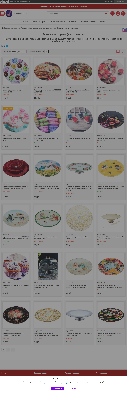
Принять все (57, 388)
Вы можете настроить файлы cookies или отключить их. (62, 384)
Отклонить (72, 388)
